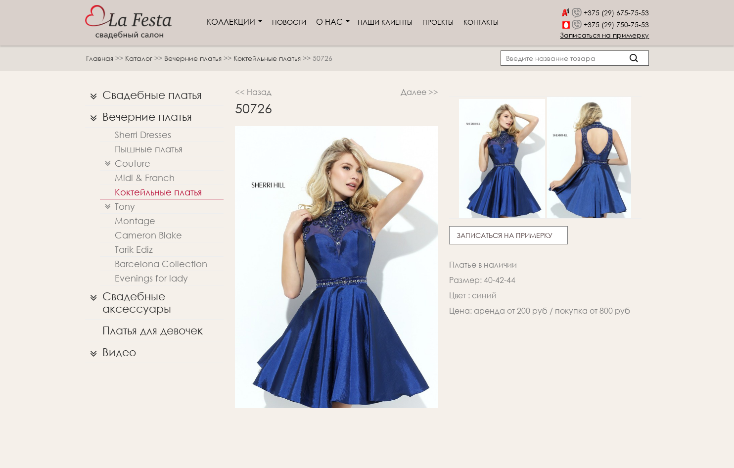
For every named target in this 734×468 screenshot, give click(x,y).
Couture (125, 163)
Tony (117, 206)
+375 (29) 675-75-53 (616, 12)
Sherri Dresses (143, 134)
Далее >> (419, 92)
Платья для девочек (152, 330)
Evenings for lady (151, 278)
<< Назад (253, 92)
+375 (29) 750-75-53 (616, 24)
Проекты (438, 22)
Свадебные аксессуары (128, 300)
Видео (110, 352)
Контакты (481, 22)
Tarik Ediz (134, 249)
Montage (135, 220)
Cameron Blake (148, 235)
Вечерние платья (194, 58)
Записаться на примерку (604, 35)
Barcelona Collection (161, 263)
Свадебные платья (143, 95)
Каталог (139, 58)
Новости (289, 22)
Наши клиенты (385, 22)
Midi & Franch (145, 177)
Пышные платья (149, 148)
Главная (99, 58)
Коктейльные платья (268, 58)
